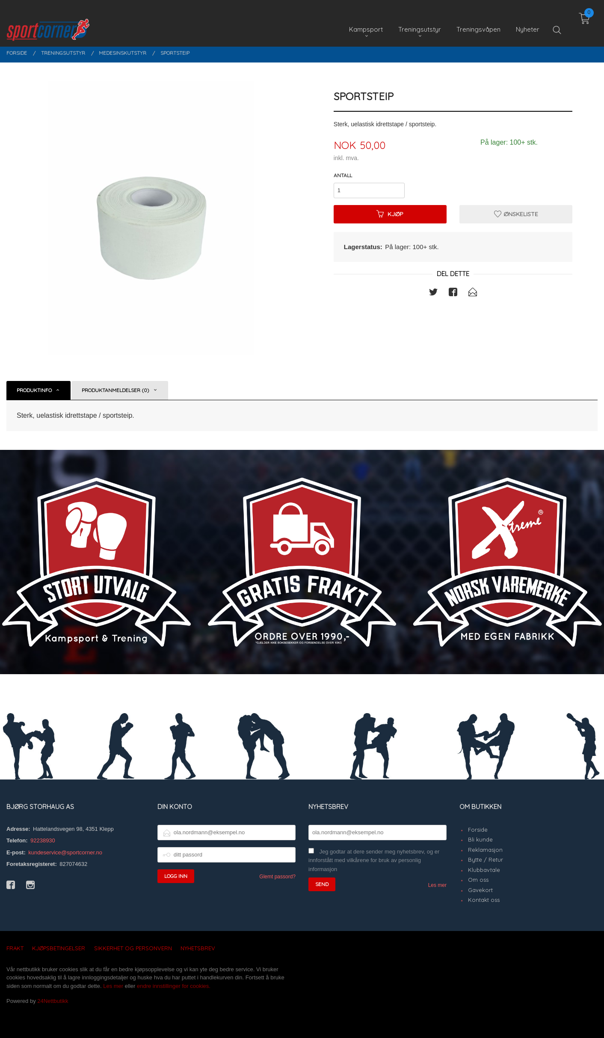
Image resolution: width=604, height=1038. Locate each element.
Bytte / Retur (485, 859)
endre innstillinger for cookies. (173, 986)
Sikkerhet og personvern (133, 948)
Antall (343, 175)
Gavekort (480, 889)
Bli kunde (480, 839)
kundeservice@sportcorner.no (65, 852)
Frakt (15, 948)
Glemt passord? (277, 877)
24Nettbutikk (52, 1001)
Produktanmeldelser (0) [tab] (115, 390)
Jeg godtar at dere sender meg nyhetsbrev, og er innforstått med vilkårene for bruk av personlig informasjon (373, 860)
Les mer (437, 885)
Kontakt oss (484, 899)
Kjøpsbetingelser (58, 948)
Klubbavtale (484, 869)
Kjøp (389, 214)
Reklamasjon (485, 849)
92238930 (42, 840)
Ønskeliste (516, 214)
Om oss (478, 879)
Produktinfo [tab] (34, 390)
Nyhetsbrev (198, 948)
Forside (478, 829)
